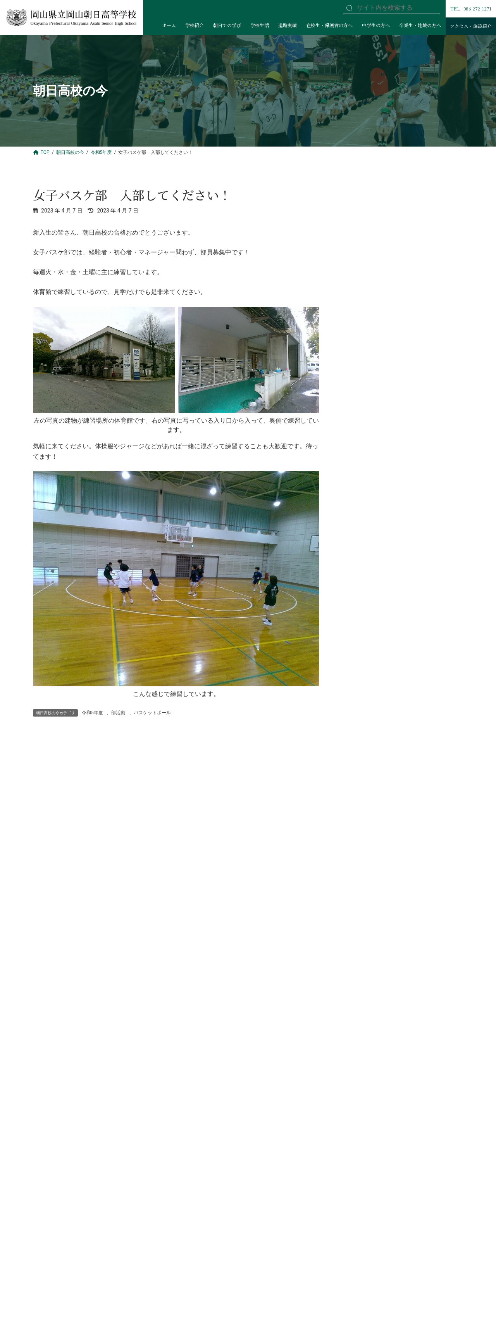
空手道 (363, 627)
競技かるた (368, 788)
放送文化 (365, 692)
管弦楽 (363, 756)
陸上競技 (365, 546)
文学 (360, 675)
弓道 (360, 611)
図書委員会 (368, 321)
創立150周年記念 (370, 208)
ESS (359, 772)
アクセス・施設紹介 (471, 26)
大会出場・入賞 (368, 450)
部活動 (118, 712)
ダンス (363, 659)
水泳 (360, 804)
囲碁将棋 (365, 708)
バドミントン (371, 530)
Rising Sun (362, 466)
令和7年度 (361, 224)
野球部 (363, 498)
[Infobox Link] (85, 953)
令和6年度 (361, 240)
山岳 (360, 563)
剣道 (360, 595)
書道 (360, 740)
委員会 (357, 288)
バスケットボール (152, 712)
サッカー (365, 514)
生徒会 (363, 433)
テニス (363, 578)
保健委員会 (368, 304)
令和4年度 (361, 272)
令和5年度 (92, 712)
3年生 (362, 401)
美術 (360, 724)
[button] (403, 839)
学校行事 (360, 353)
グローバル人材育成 (379, 417)
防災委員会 (368, 337)
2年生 (362, 385)
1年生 (362, 369)
